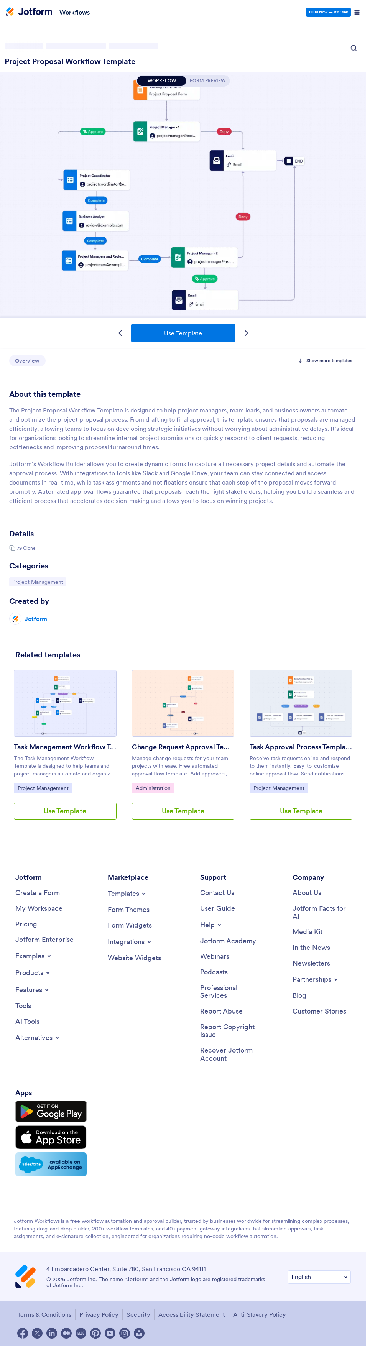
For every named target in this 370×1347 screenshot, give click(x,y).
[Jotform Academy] (228, 941)
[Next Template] (246, 333)
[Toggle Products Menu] (33, 972)
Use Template (183, 333)
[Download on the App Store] (51, 1137)
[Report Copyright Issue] (229, 1031)
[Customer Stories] (319, 1011)
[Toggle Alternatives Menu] (37, 1037)
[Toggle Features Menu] (32, 989)
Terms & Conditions (44, 1314)
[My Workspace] (38, 909)
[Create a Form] (37, 893)
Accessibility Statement (191, 1314)
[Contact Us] (217, 893)
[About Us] (307, 893)
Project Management (37, 581)
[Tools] (23, 1006)
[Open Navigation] (357, 12)
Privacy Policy (98, 1314)
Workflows (74, 12)
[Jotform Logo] (29, 12)
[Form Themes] (129, 910)
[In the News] (311, 948)
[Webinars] (214, 956)
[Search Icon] (354, 48)
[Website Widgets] (134, 958)
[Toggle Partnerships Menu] (316, 979)
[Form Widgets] (130, 925)
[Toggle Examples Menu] (33, 956)
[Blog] (299, 996)
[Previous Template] (120, 333)
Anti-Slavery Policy (259, 1314)
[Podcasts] (214, 972)
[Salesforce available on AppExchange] (51, 1164)
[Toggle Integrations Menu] (130, 941)
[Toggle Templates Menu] (127, 893)
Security (138, 1314)
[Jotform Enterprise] (44, 940)
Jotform (36, 619)
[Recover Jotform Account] (229, 1054)
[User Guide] (217, 909)
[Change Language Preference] (319, 1277)
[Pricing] (26, 924)
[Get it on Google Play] (51, 1111)
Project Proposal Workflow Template (70, 61)
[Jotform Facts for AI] (322, 912)
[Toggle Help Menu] (211, 925)
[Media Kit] (307, 932)
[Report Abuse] (221, 1011)
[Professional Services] (229, 992)
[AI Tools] (27, 1022)
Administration (154, 788)
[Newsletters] (311, 963)
